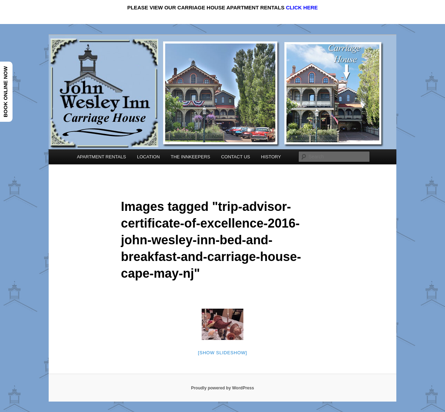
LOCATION (148, 156)
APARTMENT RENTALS (101, 156)
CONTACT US (235, 156)
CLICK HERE (302, 7)
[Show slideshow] (222, 352)
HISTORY (271, 156)
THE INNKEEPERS (190, 156)
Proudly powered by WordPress (222, 388)
